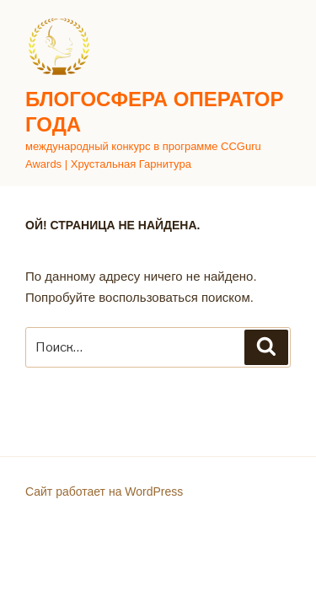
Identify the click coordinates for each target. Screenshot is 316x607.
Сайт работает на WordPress (104, 491)
